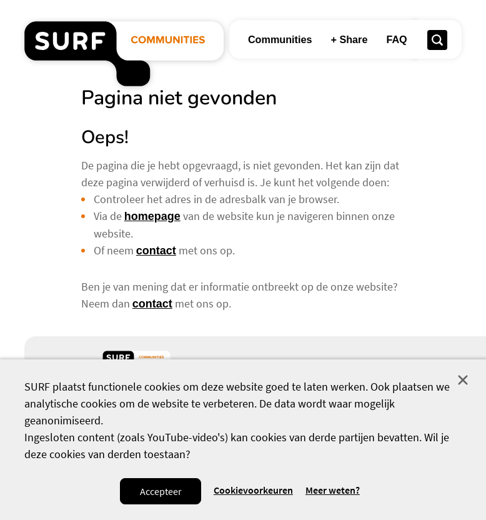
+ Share (348, 39)
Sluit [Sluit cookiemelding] (463, 380)
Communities (280, 39)
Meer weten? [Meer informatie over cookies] (332, 490)
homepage (152, 216)
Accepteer (161, 491)
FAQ (396, 39)
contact (156, 250)
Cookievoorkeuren (253, 490)
